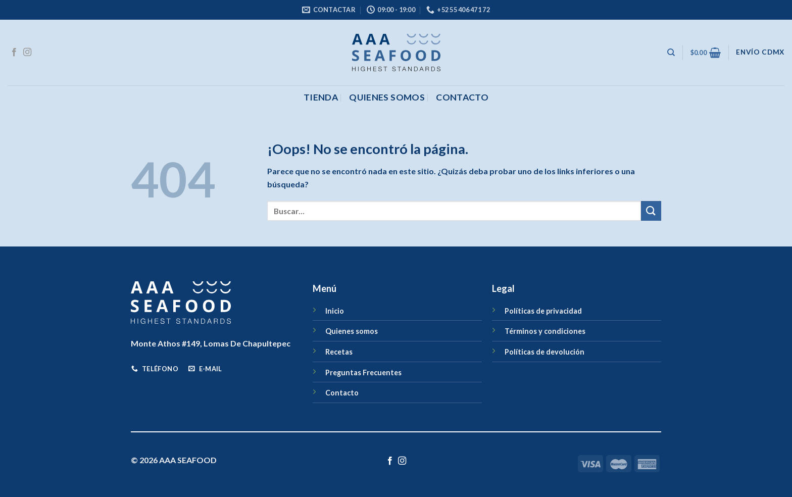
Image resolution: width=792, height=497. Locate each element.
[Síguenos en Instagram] (27, 52)
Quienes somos (387, 97)
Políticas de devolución (544, 351)
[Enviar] (651, 211)
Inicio (334, 311)
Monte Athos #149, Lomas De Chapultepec (210, 343)
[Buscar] (671, 52)
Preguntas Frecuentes (363, 372)
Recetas (339, 351)
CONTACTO (462, 97)
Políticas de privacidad (543, 311)
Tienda (321, 97)
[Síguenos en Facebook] (14, 52)
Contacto (342, 392)
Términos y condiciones (545, 331)
